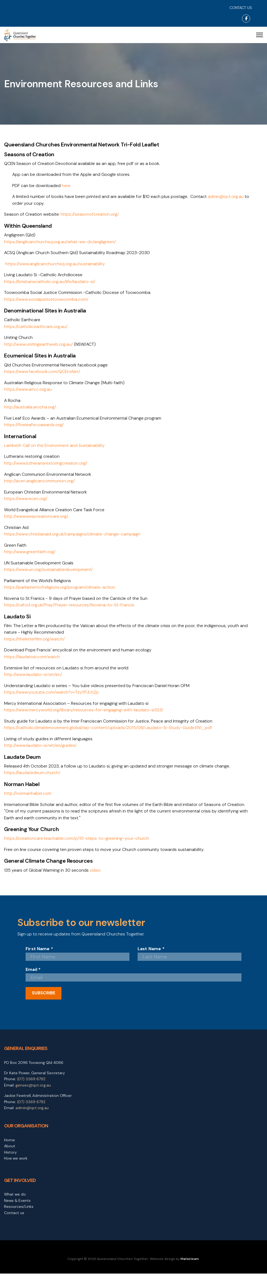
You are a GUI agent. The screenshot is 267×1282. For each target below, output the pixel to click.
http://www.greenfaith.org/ (30, 556)
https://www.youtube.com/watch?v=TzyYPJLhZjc (51, 699)
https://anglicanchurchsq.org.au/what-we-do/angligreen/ (60, 242)
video (95, 878)
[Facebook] (246, 18)
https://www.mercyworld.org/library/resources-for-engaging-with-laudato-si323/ (84, 717)
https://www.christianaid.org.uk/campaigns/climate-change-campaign (72, 538)
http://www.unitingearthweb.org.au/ (38, 346)
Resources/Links (18, 1214)
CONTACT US (240, 7)
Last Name (151, 957)
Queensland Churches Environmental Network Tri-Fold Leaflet (81, 144)
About (9, 1154)
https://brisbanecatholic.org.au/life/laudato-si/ (50, 283)
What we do (15, 1202)
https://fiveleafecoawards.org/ (34, 428)
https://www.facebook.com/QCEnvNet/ (42, 374)
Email (33, 978)
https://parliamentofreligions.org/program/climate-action (60, 592)
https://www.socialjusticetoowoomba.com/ (46, 301)
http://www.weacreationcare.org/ (36, 520)
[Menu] (259, 35)
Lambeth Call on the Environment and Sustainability (54, 449)
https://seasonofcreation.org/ (90, 215)
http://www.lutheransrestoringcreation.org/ (46, 467)
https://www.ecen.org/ (26, 502)
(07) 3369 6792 (31, 1087)
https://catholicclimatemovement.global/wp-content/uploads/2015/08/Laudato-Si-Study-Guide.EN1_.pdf (108, 734)
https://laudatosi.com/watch (32, 663)
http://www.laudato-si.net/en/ (33, 681)
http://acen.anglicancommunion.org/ (39, 484)
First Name (39, 957)
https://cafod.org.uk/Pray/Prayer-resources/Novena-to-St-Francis (70, 610)
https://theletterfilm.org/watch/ (34, 645)
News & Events (17, 1208)
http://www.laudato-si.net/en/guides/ (40, 752)
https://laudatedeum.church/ (32, 780)
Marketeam (190, 1267)
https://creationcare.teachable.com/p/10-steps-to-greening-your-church (77, 846)
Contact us (14, 1221)
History (10, 1160)
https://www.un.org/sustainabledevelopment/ (48, 574)
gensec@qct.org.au (33, 1093)
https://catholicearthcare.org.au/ (36, 328)
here (66, 186)
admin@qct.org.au (227, 197)
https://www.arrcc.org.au (28, 392)
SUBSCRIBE (43, 1001)
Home (9, 1148)
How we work (15, 1166)
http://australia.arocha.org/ (30, 410)
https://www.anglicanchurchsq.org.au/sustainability (55, 265)
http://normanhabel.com (28, 801)
